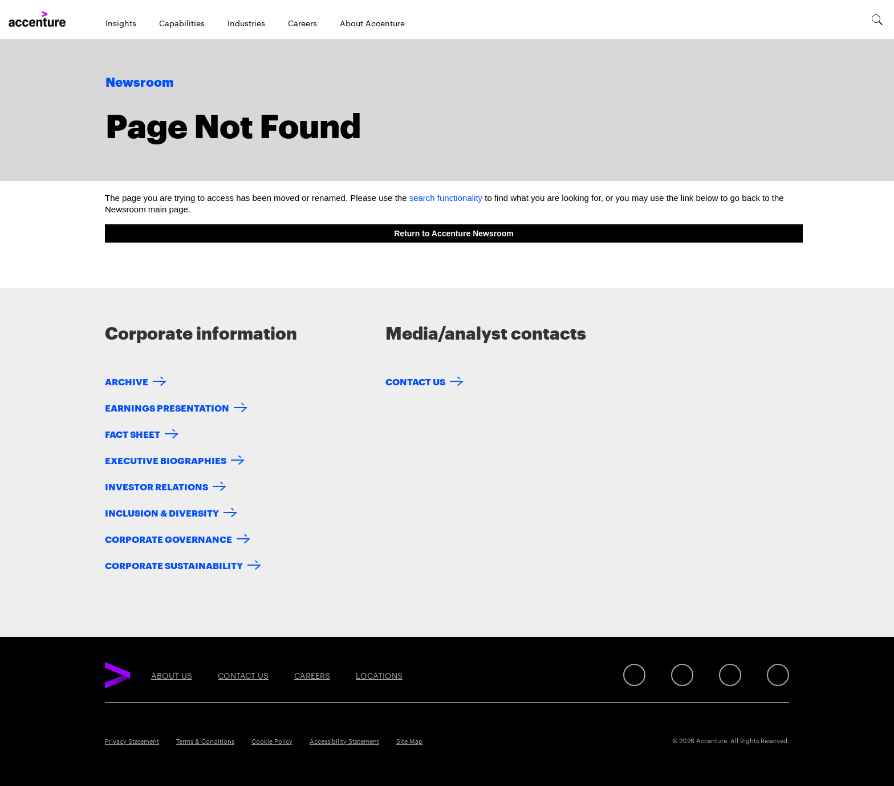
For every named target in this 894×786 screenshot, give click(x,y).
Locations (379, 675)
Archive (126, 381)
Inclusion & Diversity (162, 512)
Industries (246, 23)
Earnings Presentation (167, 407)
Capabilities (182, 23)
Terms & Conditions (205, 740)
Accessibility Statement (344, 740)
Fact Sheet (132, 433)
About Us (171, 675)
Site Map (409, 740)
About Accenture (372, 23)
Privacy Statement (132, 740)
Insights (120, 23)
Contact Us (415, 381)
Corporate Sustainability (174, 564)
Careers (302, 23)
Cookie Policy (271, 740)
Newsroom (139, 82)
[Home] (37, 19)
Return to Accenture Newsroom (454, 233)
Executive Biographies (165, 459)
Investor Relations (156, 486)
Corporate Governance (168, 538)
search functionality (445, 198)
